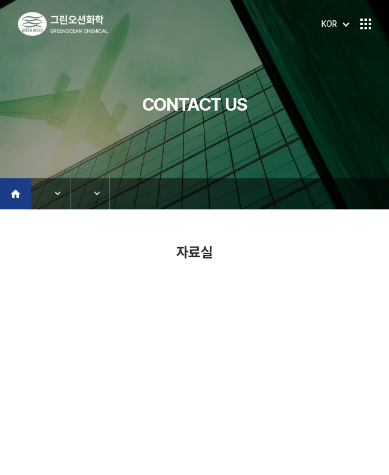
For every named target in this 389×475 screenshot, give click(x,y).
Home (15, 193)
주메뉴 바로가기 (0, 0)
